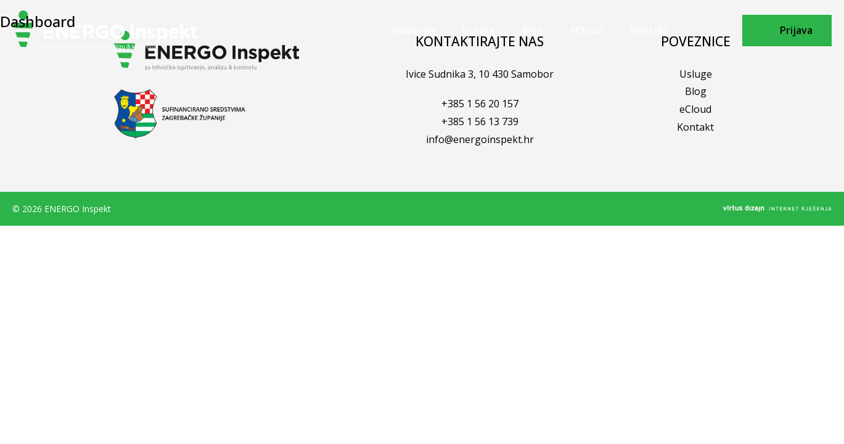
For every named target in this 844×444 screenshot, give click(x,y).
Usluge (695, 74)
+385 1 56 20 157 (479, 103)
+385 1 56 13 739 (479, 121)
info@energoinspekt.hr (480, 139)
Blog (696, 91)
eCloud (695, 109)
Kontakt (695, 127)
